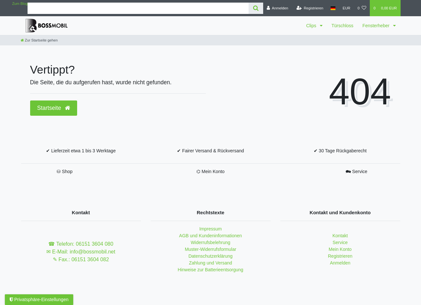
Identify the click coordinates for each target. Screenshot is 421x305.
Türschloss (343, 25)
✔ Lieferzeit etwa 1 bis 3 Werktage (81, 150)
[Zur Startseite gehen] (39, 40)
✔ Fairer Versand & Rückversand (210, 150)
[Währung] (346, 8)
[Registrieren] (310, 8)
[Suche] (256, 8)
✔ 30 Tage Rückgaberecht (340, 150)
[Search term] (138, 8)
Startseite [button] (53, 108)
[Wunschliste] (362, 8)
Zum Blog (20, 4)
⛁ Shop (65, 171)
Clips (312, 25)
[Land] (333, 8)
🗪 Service (356, 171)
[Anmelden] (277, 8)
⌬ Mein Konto (210, 171)
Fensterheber (376, 25)
